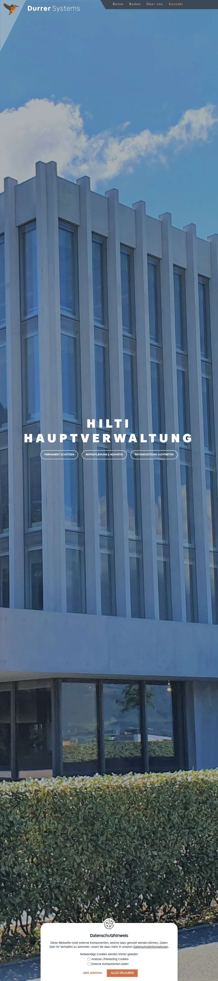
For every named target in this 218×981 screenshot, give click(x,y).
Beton (118, 4)
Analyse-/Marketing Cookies (108, 959)
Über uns (154, 4)
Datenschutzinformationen (150, 947)
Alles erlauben (122, 973)
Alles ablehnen (92, 973)
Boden (135, 4)
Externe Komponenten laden (108, 964)
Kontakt (176, 4)
